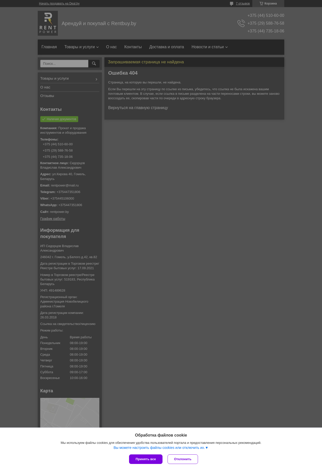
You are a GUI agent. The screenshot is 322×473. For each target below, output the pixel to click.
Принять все (146, 459)
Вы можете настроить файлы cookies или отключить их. (159, 448)
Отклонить (182, 459)
